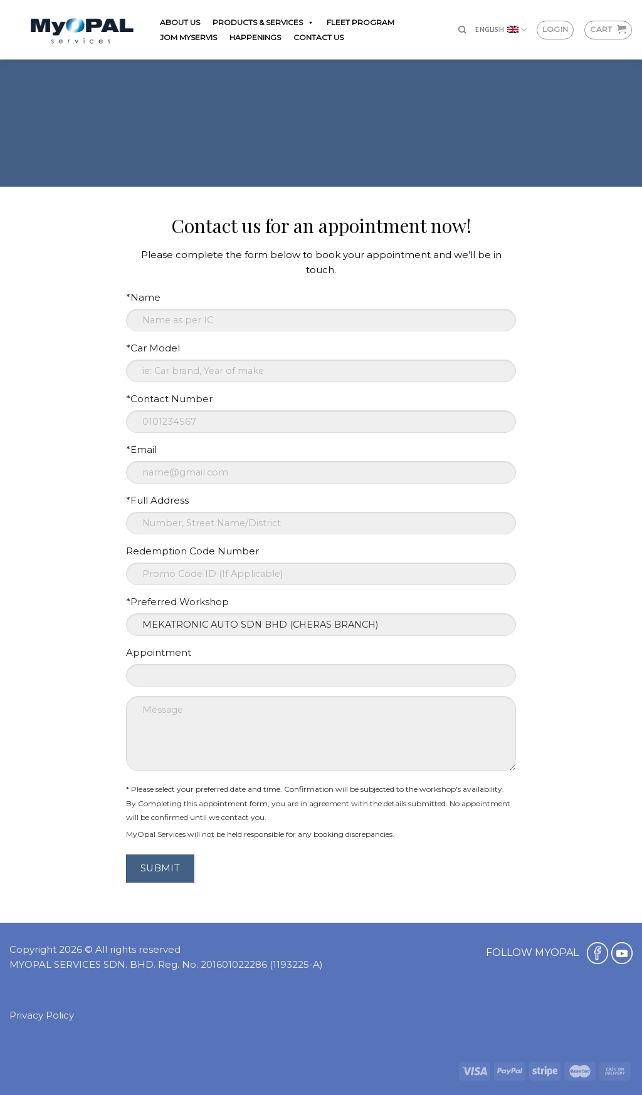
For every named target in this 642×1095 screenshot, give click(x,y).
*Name (143, 297)
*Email (141, 449)
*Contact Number (169, 399)
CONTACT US (318, 37)
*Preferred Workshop (177, 602)
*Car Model (153, 348)
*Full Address (157, 500)
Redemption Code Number (192, 551)
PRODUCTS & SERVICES (263, 22)
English (501, 30)
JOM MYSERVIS (188, 37)
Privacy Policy (41, 1015)
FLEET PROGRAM (360, 22)
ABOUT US (180, 22)
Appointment (158, 652)
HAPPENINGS (255, 37)
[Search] (462, 30)
